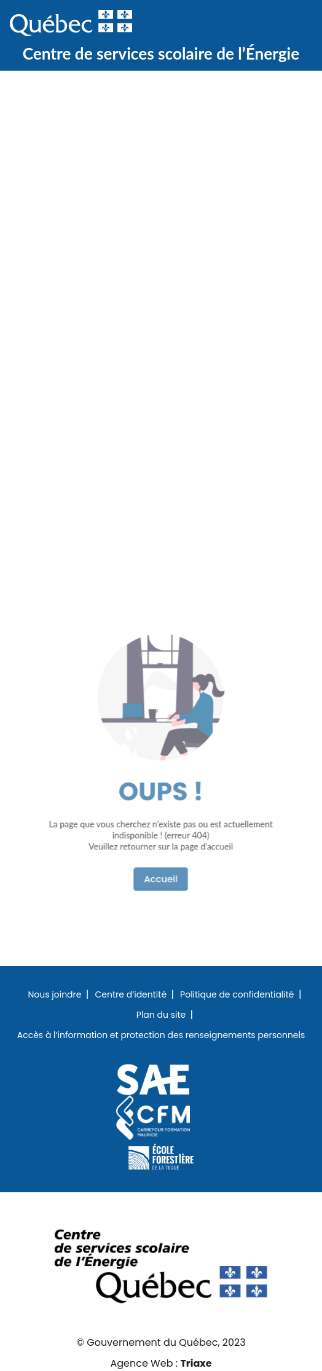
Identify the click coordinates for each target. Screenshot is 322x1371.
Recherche (253, 24)
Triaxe (195, 1363)
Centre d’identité (131, 995)
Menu (292, 24)
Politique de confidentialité (237, 995)
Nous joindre (54, 995)
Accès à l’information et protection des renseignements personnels (161, 1035)
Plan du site (161, 1015)
